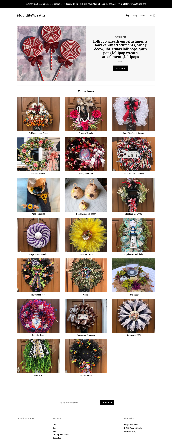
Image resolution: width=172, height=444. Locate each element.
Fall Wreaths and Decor (38, 132)
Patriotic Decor (38, 333)
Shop (127, 15)
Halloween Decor (38, 293)
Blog (135, 15)
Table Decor (133, 293)
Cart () (152, 15)
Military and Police (86, 172)
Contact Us (57, 438)
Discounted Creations (86, 333)
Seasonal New (86, 374)
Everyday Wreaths (86, 132)
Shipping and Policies (61, 434)
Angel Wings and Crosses (133, 132)
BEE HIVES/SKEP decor (86, 212)
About (142, 15)
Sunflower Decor (86, 253)
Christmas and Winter (133, 212)
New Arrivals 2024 (133, 333)
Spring (86, 293)
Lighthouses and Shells (133, 253)
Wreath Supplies (38, 212)
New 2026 (38, 374)
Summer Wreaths (38, 172)
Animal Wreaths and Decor (133, 172)
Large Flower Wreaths (38, 253)
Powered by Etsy (130, 431)
